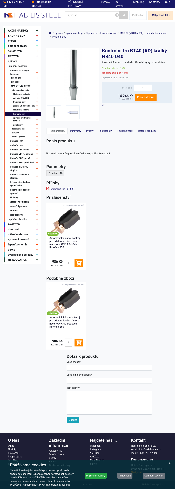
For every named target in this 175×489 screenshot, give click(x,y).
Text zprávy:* (73, 387)
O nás (11, 445)
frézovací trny (26, 102)
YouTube (94, 453)
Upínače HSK (25, 141)
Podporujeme (15, 456)
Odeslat (73, 420)
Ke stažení (13, 453)
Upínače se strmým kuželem (25, 72)
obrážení (24, 229)
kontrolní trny (19, 114)
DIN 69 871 (25, 78)
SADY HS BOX (24, 35)
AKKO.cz (94, 456)
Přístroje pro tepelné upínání (20, 191)
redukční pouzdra (26, 110)
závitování (24, 224)
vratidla (25, 210)
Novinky (12, 449)
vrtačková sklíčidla (25, 202)
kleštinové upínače (26, 94)
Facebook (95, 445)
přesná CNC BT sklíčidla (26, 106)
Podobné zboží (125, 130)
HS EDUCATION (24, 260)
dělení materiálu (24, 234)
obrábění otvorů (24, 46)
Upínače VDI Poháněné (25, 154)
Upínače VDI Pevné (25, 150)
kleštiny (25, 197)
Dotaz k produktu (147, 130)
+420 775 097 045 (148, 453)
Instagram (95, 449)
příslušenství (25, 215)
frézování (24, 56)
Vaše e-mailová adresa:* (79, 374)
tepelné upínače (26, 129)
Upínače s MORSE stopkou (25, 169)
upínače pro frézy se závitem (26, 119)
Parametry (75, 130)
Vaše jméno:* (74, 362)
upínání (24, 61)
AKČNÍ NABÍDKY (24, 30)
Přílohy (89, 130)
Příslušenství (105, 130)
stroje (24, 249)
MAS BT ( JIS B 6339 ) (25, 86)
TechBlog (138, 2)
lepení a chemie (24, 244)
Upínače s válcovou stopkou (25, 176)
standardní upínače (26, 90)
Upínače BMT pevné (25, 158)
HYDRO (26, 133)
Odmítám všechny (154, 475)
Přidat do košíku (145, 97)
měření (24, 40)
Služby (52, 458)
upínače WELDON (26, 98)
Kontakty (154, 2)
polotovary (26, 125)
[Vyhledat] (123, 15)
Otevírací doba (56, 454)
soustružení (24, 51)
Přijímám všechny (95, 475)
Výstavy (105, 2)
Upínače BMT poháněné (25, 162)
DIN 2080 (25, 82)
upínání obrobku (24, 219)
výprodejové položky (24, 254)
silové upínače (26, 137)
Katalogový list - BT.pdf (61, 188)
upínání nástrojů (24, 66)
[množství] (142, 88)
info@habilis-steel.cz (150, 449)
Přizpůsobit (125, 475)
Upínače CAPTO (25, 145)
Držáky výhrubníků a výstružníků (20, 184)
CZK (167, 2)
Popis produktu (57, 130)
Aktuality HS (55, 450)
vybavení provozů (24, 239)
